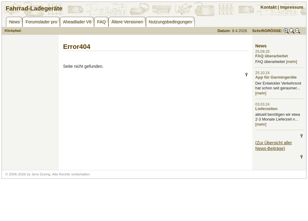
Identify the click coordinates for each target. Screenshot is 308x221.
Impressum (291, 7)
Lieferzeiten (266, 108)
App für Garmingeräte (276, 77)
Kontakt (269, 7)
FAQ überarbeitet (271, 56)
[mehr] (291, 61)
